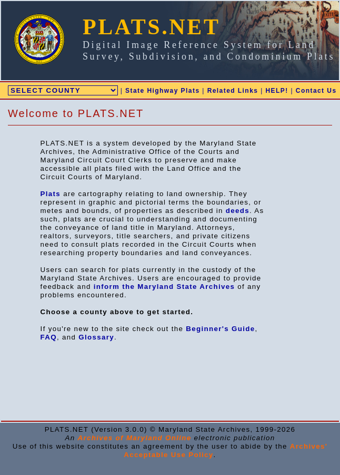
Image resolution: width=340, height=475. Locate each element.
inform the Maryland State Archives (164, 286)
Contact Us (316, 90)
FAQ (49, 337)
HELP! (276, 90)
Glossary (96, 337)
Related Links (232, 90)
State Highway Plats (162, 90)
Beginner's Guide (220, 329)
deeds (237, 211)
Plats (51, 194)
